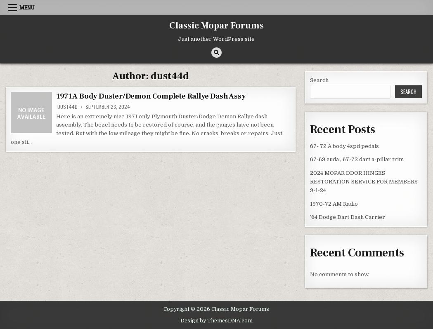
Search (319, 80)
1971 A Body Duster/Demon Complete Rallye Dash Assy (150, 96)
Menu (27, 7)
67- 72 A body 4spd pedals (344, 146)
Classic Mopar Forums (216, 25)
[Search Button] (216, 52)
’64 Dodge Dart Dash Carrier (347, 217)
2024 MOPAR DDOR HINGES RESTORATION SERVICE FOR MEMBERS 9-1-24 (364, 181)
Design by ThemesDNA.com (216, 321)
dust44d (67, 106)
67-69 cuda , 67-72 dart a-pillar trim (357, 159)
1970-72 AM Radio (334, 204)
